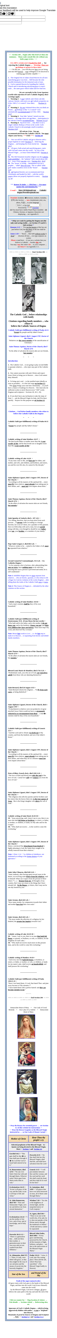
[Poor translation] (11, 14)
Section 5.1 (26, 1317)
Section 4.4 (38, 1149)
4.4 (9, 155)
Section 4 (44, 152)
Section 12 (42, 103)
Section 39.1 (36, 161)
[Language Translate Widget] (28, 205)
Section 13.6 (13, 129)
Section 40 (39, 136)
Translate (33, 208)
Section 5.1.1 (38, 1317)
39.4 (43, 161)
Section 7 (29, 142)
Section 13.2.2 (42, 120)
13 (9, 105)
